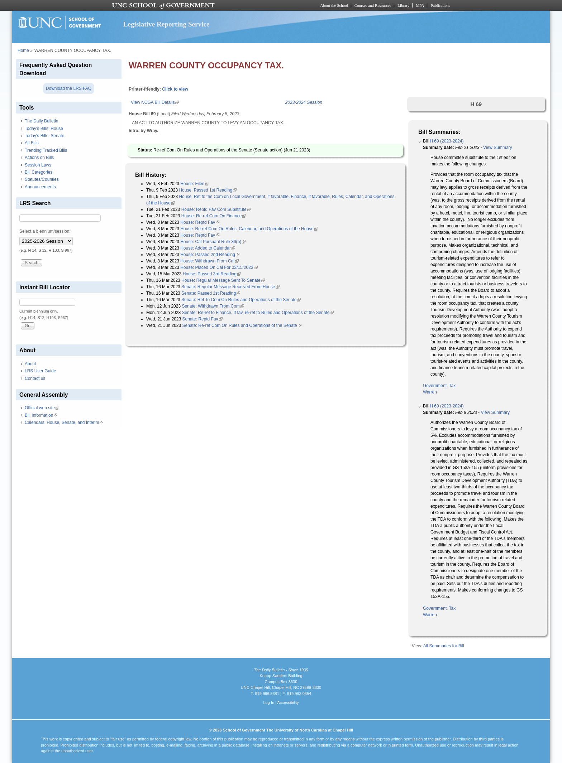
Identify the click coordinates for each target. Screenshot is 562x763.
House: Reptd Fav (199, 222)
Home (23, 50)
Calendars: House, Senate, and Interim (64, 422)
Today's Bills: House (44, 128)
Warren (430, 392)
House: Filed (194, 183)
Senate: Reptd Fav (202, 319)
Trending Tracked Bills (46, 150)
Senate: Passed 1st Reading (210, 293)
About (30, 363)
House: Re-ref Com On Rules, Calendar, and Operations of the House (249, 228)
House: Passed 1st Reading (208, 190)
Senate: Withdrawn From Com (213, 306)
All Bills (32, 142)
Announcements (40, 186)
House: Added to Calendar (207, 248)
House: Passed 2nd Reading (209, 254)
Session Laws (38, 165)
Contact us (35, 378)
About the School (334, 5)
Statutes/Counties (42, 179)
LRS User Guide (40, 370)
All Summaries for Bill (443, 645)
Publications (440, 5)
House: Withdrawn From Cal (209, 261)
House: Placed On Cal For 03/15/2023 (218, 267)
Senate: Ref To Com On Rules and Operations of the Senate (241, 299)
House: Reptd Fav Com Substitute (216, 209)
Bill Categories (38, 172)
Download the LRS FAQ (68, 88)
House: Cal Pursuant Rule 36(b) (213, 241)
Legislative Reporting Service (166, 24)
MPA (420, 5)
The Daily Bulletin (41, 121)
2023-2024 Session (303, 102)
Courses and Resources (372, 5)
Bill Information (41, 415)
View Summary (497, 147)
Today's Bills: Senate (44, 135)
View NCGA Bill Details (155, 102)
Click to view (175, 89)
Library (403, 5)
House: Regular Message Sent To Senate (223, 280)
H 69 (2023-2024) (446, 141)
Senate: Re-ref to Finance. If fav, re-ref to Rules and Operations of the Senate (258, 312)
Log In (268, 702)
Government (435, 385)
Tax (452, 385)
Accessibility (288, 702)
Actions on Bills (39, 157)
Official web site (42, 407)
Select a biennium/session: (45, 231)
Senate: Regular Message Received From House (230, 286)
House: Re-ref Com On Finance (213, 215)
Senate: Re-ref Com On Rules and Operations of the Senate (241, 325)
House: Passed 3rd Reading (212, 273)
